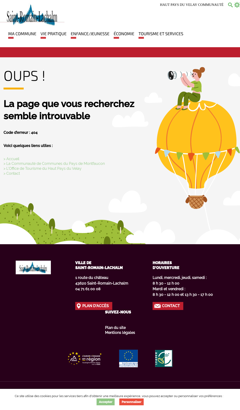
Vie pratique (54, 33)
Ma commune (22, 33)
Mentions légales (120, 332)
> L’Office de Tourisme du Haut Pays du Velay (43, 168)
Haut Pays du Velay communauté (192, 5)
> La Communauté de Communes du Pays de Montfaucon (54, 163)
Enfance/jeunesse (90, 33)
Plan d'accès (95, 306)
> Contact (12, 173)
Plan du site (115, 327)
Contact (171, 306)
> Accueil (11, 159)
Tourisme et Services (161, 33)
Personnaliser (131, 402)
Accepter (105, 402)
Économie (124, 33)
